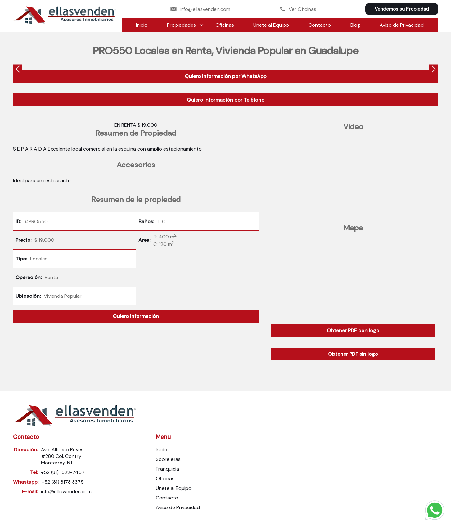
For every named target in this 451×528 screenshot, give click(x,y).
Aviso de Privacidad (402, 25)
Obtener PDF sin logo (353, 354)
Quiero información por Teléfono (225, 100)
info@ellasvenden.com (200, 9)
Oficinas (224, 25)
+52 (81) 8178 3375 (63, 482)
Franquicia (167, 469)
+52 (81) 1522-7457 (63, 472)
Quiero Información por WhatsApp (226, 76)
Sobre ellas (168, 459)
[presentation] (17, 70)
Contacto (320, 25)
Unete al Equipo (271, 25)
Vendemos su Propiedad (402, 9)
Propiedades (181, 25)
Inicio (141, 25)
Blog (355, 25)
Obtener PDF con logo (353, 330)
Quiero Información (136, 316)
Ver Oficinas (297, 9)
